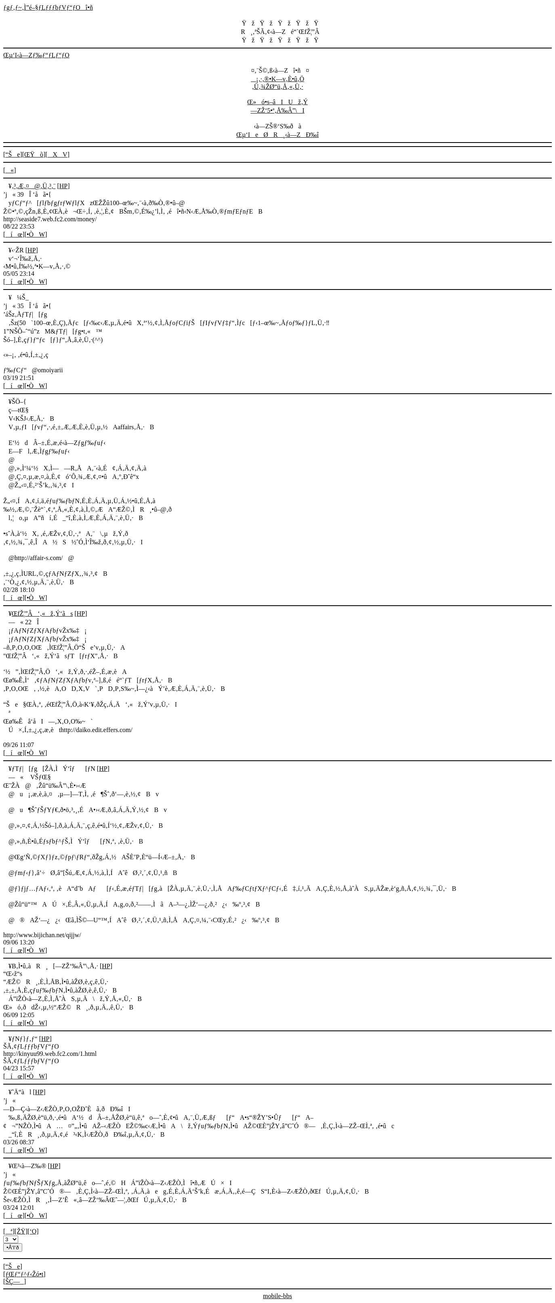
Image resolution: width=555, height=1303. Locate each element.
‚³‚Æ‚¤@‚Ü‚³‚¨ (33, 186)
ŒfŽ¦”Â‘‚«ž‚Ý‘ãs (42, 613)
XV (57, 154)
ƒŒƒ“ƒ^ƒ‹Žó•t (24, 1274)
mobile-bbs (277, 1296)
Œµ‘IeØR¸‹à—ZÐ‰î (277, 134)
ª (8, 1231)
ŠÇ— (14, 1281)
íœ (13, 234)
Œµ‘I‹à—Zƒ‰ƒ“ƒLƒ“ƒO (36, 55)
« (9, 170)
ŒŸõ (33, 154)
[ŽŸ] (21, 1231)
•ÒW (36, 234)
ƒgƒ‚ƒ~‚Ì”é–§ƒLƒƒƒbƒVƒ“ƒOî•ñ (48, 7)
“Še (12, 154)
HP (63, 186)
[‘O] (33, 1231)
